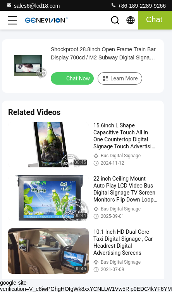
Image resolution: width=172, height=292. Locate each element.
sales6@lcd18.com (33, 5)
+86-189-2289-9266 (138, 5)
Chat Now (73, 78)
